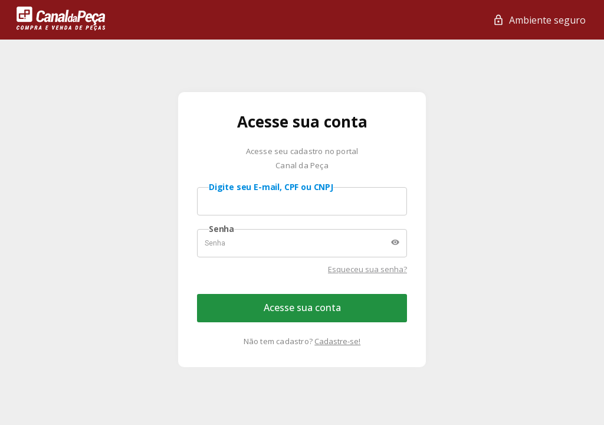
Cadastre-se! (337, 341)
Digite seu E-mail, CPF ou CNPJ (271, 187)
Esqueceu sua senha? (367, 269)
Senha (221, 229)
